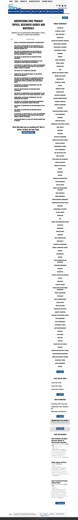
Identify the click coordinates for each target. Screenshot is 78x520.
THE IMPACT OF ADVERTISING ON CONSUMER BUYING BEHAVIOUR (27, 57)
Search (65, 17)
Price (16, 1)
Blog (61, 11)
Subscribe (60, 428)
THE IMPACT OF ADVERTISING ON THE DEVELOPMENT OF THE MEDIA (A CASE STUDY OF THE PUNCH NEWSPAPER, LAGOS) (29, 93)
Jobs (49, 11)
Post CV (42, 11)
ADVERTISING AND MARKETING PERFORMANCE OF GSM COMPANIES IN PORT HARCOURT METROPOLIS (28, 61)
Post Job (54, 11)
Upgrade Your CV (47, 1)
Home (11, 1)
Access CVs (35, 11)
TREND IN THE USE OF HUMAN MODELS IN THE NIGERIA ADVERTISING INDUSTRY (28, 74)
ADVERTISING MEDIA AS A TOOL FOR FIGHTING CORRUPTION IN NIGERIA (29, 120)
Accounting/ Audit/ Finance (60, 489)
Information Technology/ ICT (60, 449)
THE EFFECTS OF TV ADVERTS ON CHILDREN (25, 70)
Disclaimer (52, 514)
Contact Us (23, 1)
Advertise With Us (34, 1)
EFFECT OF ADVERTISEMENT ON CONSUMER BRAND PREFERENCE (27, 89)
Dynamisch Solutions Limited (42, 518)
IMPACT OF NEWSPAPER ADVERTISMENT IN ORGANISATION (29, 42)
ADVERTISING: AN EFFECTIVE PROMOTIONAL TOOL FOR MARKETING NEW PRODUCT (28, 85)
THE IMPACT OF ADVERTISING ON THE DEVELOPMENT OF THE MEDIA (29, 106)
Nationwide (59, 464)
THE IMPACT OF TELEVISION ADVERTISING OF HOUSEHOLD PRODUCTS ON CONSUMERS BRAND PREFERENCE (28, 102)
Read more (65, 457)
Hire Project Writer (14, 11)
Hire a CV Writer (25, 11)
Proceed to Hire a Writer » (28, 132)
